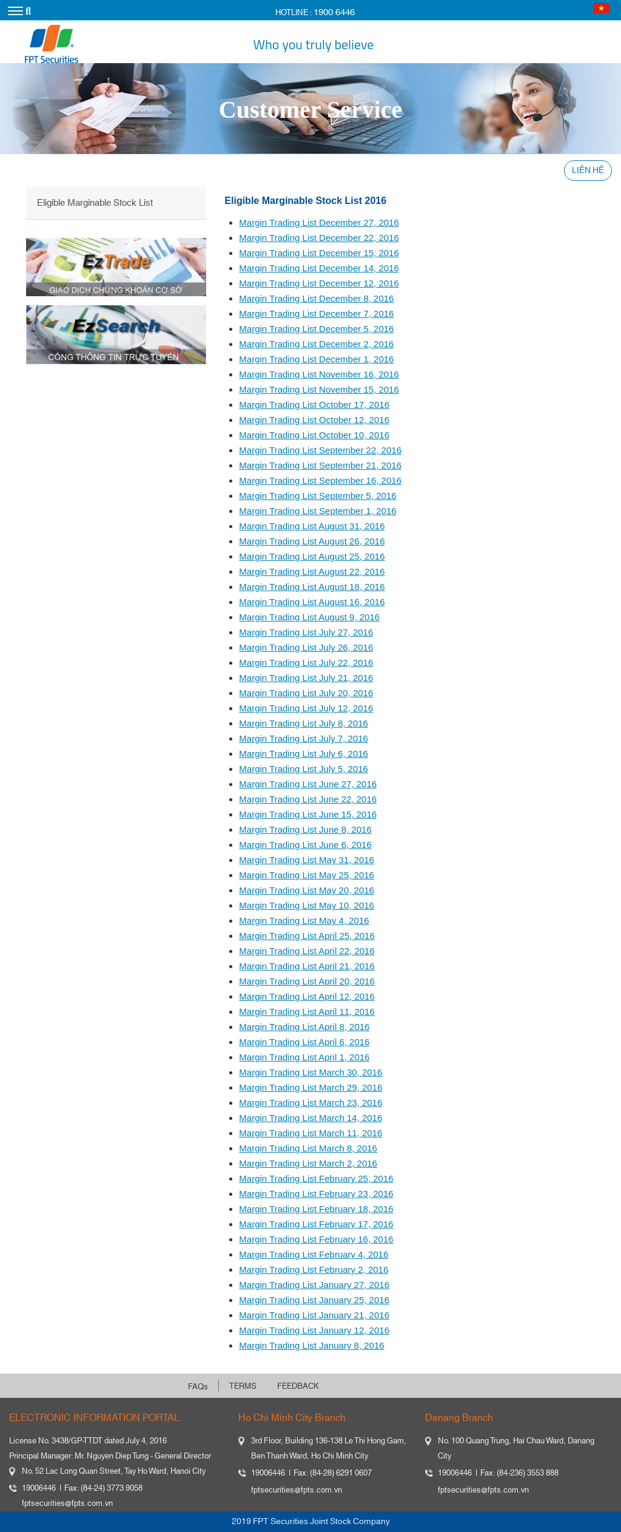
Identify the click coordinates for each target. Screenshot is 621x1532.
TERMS (243, 1386)
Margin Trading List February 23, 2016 (316, 1193)
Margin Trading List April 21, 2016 (306, 966)
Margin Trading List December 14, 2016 (318, 268)
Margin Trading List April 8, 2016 (304, 1027)
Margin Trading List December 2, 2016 (316, 344)
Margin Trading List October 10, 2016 (314, 435)
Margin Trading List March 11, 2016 (310, 1133)
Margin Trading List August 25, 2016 (311, 556)
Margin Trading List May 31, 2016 (306, 860)
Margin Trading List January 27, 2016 (314, 1284)
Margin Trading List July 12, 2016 (306, 708)
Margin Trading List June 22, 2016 (308, 799)
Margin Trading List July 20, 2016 (306, 693)
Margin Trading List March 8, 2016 (308, 1148)
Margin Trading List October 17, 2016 (314, 404)
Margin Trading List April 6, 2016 (304, 1042)
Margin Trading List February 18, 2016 (316, 1209)
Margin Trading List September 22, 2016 (320, 450)
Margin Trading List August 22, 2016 (311, 571)
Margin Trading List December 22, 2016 (318, 237)
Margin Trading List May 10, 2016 (306, 905)
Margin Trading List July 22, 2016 (306, 662)
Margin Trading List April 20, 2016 (306, 981)
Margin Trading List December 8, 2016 (316, 298)
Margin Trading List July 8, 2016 (303, 723)
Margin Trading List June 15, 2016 (308, 814)
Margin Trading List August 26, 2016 (311, 541)
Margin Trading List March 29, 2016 (310, 1087)
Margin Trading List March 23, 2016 (310, 1102)
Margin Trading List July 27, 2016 (306, 632)
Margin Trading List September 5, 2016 (317, 495)
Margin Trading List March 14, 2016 (310, 1118)
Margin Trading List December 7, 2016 (316, 313)
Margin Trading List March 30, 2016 (310, 1072)
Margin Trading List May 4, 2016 (304, 920)
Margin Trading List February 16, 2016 (316, 1239)
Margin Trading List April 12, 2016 (306, 996)
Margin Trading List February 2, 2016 (313, 1269)
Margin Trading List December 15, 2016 (318, 253)
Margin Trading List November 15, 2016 (318, 389)
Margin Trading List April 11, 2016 (306, 1011)
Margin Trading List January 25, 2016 (314, 1300)
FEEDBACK (298, 1386)
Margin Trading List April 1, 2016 (304, 1057)
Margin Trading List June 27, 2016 (308, 784)
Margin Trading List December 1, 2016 (316, 359)
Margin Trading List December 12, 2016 (318, 283)
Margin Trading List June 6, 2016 (305, 844)
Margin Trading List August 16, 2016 (311, 602)
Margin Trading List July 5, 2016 (303, 769)
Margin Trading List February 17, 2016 (316, 1224)
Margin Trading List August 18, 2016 (311, 586)
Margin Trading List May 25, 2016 (306, 875)
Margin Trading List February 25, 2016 (316, 1178)
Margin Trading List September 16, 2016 (320, 480)
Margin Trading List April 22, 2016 (306, 951)
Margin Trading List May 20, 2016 (306, 890)
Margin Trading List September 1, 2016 (317, 511)
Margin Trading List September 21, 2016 (320, 465)
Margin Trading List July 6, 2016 (303, 753)
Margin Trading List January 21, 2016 (314, 1315)
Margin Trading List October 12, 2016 (314, 420)
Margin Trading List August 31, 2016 (311, 526)
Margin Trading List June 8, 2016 (305, 829)
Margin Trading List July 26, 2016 (306, 647)
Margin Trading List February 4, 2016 (313, 1254)
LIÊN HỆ (588, 170)
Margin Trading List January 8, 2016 (311, 1345)
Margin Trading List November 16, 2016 (318, 374)
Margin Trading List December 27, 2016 (318, 222)
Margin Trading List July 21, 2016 (306, 678)
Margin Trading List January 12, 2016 (314, 1330)
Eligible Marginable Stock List (95, 203)
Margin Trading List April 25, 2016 (306, 935)
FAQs (198, 1387)
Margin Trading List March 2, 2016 (308, 1163)
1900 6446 (334, 12)
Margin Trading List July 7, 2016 (303, 738)
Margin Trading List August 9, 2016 (309, 617)
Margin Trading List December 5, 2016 (316, 329)
